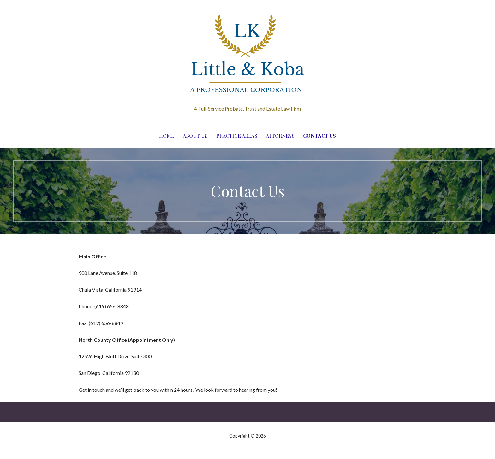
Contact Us (319, 135)
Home (166, 135)
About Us (195, 135)
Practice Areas (236, 135)
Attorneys (280, 135)
